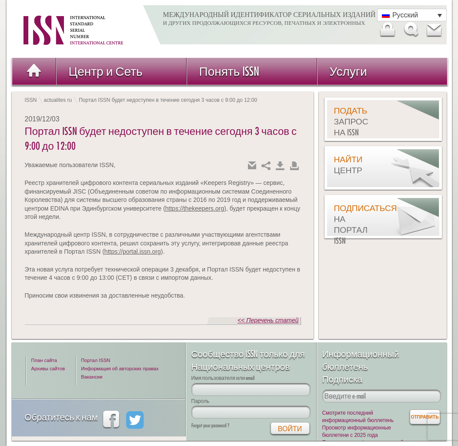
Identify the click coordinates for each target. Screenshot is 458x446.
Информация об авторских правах (119, 368)
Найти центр (348, 164)
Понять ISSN (229, 71)
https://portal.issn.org (132, 251)
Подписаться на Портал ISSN (356, 224)
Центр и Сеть (106, 71)
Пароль (200, 401)
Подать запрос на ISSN (351, 121)
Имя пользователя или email (223, 378)
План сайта (44, 360)
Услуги (348, 71)
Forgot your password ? (210, 425)
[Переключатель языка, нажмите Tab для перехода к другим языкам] (412, 15)
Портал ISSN (95, 360)
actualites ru (58, 100)
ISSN (31, 100)
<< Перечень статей (267, 320)
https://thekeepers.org (194, 208)
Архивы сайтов (48, 368)
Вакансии (91, 376)
